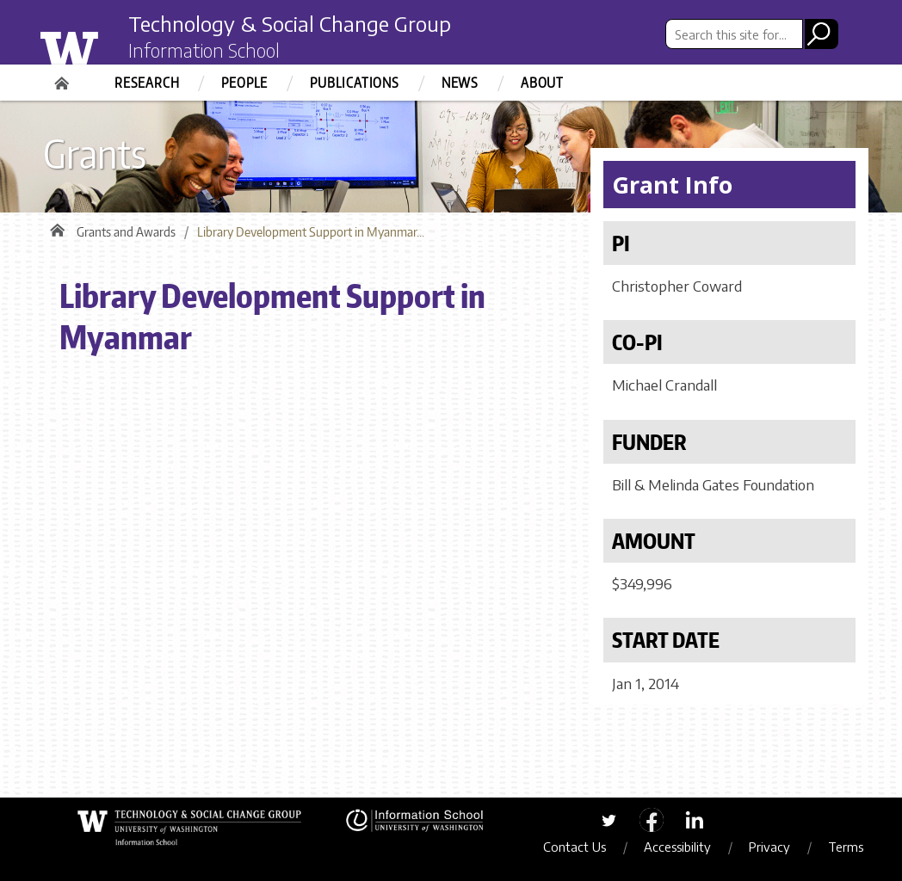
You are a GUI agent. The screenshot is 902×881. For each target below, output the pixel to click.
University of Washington (104, 45)
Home (64, 77)
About (542, 82)
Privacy (769, 846)
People (244, 82)
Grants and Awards (126, 232)
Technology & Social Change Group (289, 23)
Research (146, 82)
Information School (204, 50)
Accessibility (677, 846)
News (460, 82)
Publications (354, 82)
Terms (845, 846)
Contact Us (574, 846)
